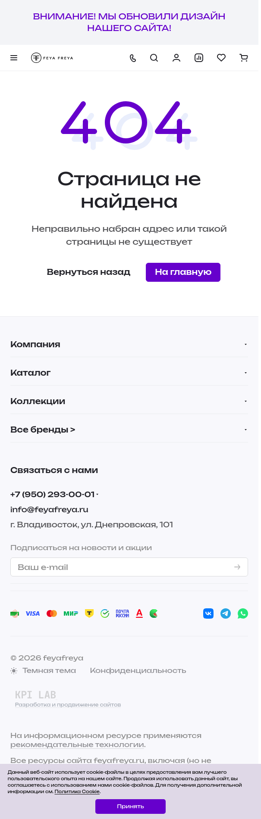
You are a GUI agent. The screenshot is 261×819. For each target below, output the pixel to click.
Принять (130, 806)
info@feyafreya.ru (49, 509)
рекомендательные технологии (77, 744)
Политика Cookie (77, 791)
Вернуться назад (89, 272)
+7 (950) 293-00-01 (52, 494)
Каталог (30, 372)
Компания (35, 344)
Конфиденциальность (138, 670)
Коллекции (37, 401)
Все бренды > (42, 429)
